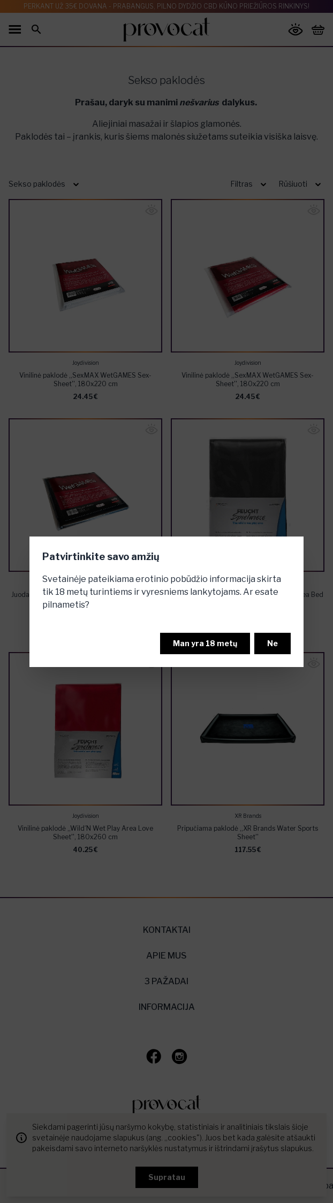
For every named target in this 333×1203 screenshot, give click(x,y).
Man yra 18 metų (205, 643)
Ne (272, 643)
